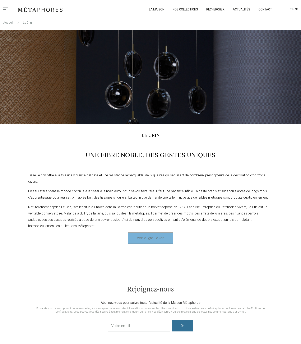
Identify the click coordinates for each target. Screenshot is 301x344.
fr (296, 9)
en (291, 9)
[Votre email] (139, 325)
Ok (183, 326)
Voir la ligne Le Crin (150, 238)
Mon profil (280, 9)
